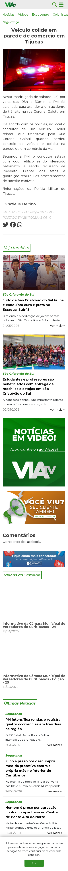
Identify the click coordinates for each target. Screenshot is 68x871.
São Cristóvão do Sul (18, 294)
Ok (34, 863)
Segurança (11, 22)
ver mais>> (57, 325)
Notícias (8, 14)
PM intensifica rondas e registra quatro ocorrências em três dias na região (33, 724)
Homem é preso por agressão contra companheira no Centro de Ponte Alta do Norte (31, 812)
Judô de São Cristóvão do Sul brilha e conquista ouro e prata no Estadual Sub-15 (33, 305)
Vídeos (23, 14)
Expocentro (40, 14)
